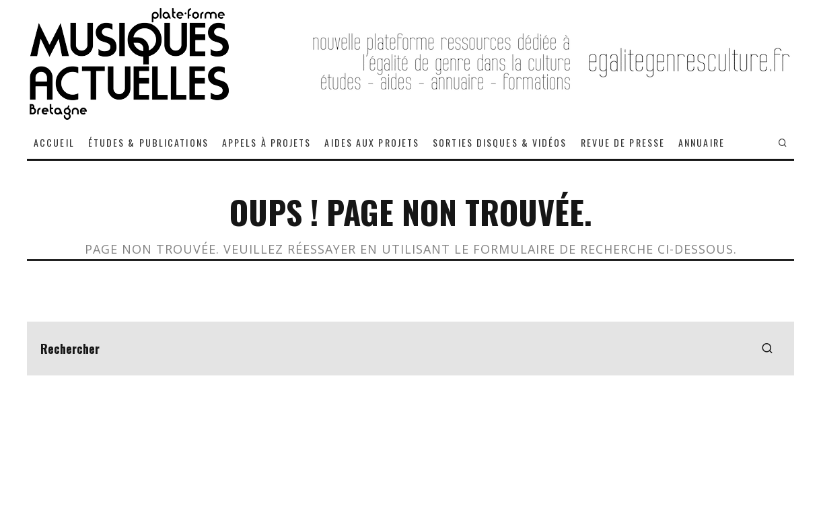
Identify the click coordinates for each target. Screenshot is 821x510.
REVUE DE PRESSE (623, 142)
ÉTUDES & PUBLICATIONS (148, 142)
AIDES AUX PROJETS (371, 142)
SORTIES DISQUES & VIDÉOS (500, 142)
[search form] (410, 348)
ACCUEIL (54, 142)
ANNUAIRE (701, 142)
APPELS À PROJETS (267, 142)
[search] (767, 348)
